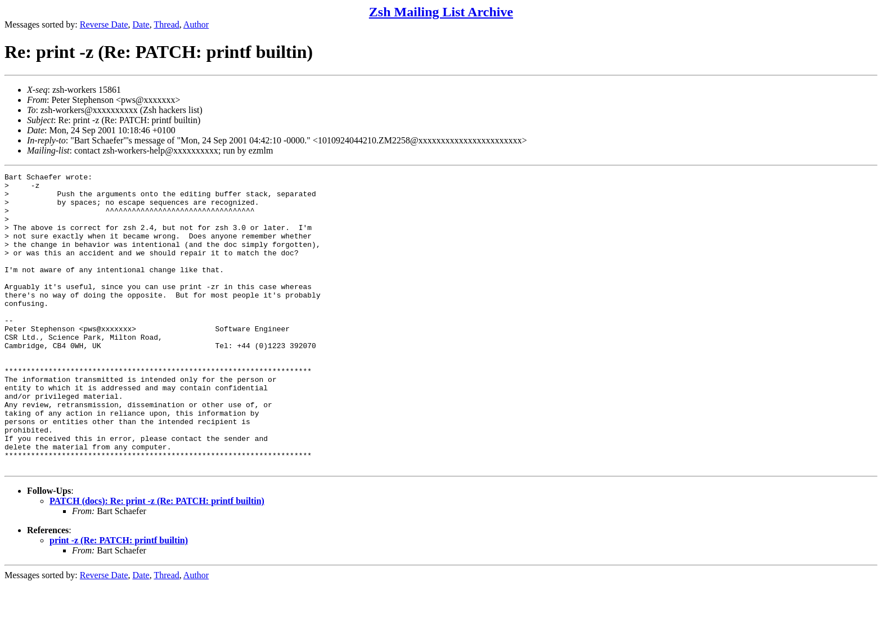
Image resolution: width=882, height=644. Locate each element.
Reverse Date (104, 24)
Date (141, 24)
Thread (166, 24)
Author (196, 24)
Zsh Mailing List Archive (441, 11)
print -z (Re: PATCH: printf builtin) (119, 599)
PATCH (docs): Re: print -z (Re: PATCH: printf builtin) (157, 560)
